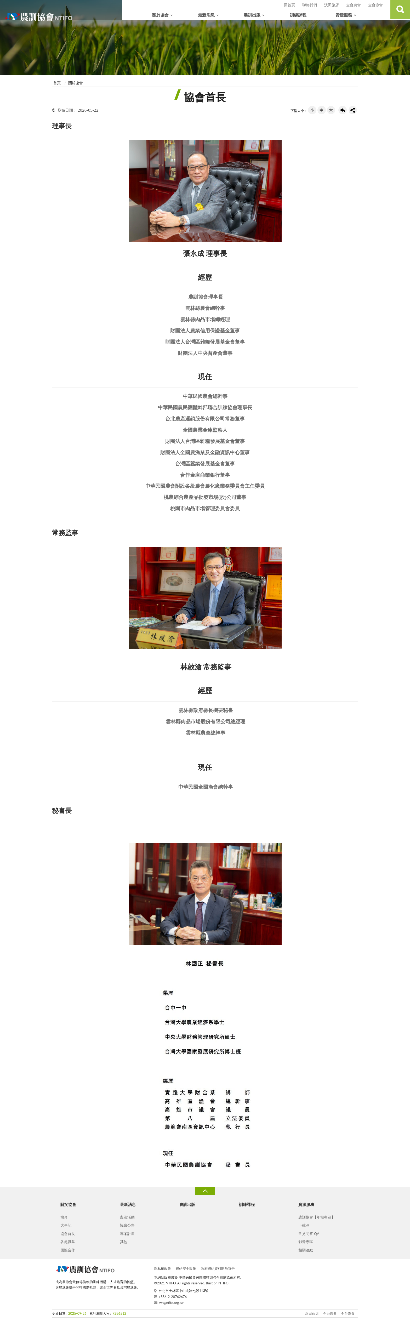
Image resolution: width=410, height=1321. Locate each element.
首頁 (57, 83)
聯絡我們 (309, 5)
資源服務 (343, 14)
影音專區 (305, 1241)
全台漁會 (375, 5)
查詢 (399, 10)
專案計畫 (127, 1233)
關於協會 (160, 14)
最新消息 (206, 14)
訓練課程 (298, 14)
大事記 (65, 1225)
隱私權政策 (162, 1268)
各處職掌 (67, 1241)
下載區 (303, 1225)
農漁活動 (127, 1217)
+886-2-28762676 (173, 1297)
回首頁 (289, 5)
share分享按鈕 (353, 110)
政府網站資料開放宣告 (218, 1268)
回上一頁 (342, 110)
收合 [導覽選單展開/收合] (205, 1191)
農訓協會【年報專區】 (316, 1217)
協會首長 (67, 1233)
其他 (123, 1241)
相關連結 (305, 1250)
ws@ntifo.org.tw (171, 1303)
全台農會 (353, 5)
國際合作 (67, 1250)
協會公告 (127, 1225)
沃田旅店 (331, 5)
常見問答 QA (308, 1233)
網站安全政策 (186, 1268)
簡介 (64, 1217)
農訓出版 (252, 14)
